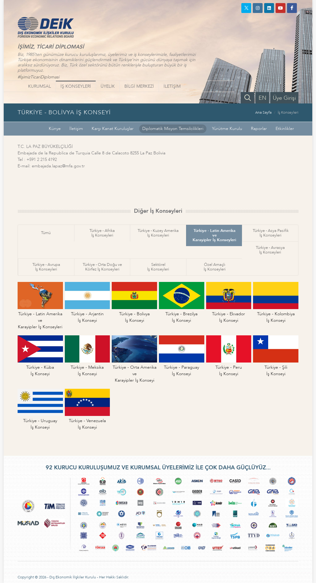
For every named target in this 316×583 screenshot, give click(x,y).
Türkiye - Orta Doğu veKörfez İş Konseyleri (102, 267)
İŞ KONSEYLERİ (75, 86)
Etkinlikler (285, 129)
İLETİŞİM (172, 86)
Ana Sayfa (263, 112)
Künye (55, 129)
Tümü (46, 233)
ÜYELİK (108, 86)
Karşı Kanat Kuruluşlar (113, 129)
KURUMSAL (39, 86)
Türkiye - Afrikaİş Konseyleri (102, 233)
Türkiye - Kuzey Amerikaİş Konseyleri (158, 233)
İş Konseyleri (288, 112)
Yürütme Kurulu (227, 129)
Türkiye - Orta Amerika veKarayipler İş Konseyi (134, 373)
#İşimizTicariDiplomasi (38, 77)
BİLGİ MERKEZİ (139, 86)
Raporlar (259, 129)
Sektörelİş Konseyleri (158, 267)
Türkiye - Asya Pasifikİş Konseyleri (271, 233)
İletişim (76, 129)
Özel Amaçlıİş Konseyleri (215, 267)
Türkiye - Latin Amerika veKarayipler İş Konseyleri (214, 235)
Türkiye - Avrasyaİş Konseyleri (270, 250)
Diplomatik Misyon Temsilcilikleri (172, 129)
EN (262, 98)
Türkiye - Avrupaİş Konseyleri (46, 267)
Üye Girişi (284, 98)
